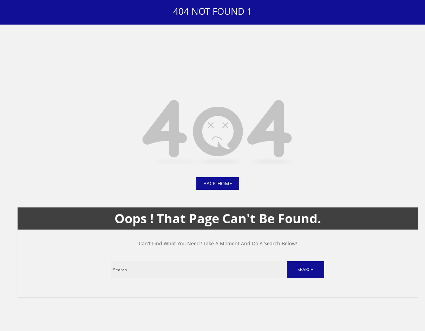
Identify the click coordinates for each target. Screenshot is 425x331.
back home (217, 183)
